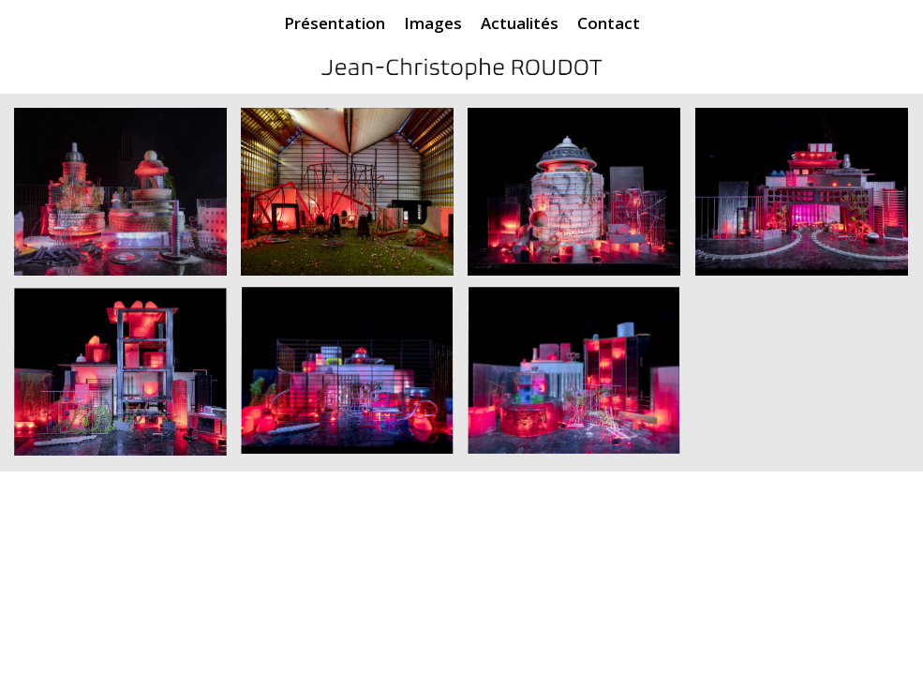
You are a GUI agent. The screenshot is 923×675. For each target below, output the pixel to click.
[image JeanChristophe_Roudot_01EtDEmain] (127, 199)
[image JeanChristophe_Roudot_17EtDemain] (354, 380)
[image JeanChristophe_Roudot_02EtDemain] (354, 199)
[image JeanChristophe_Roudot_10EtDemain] (581, 199)
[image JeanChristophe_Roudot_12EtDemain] (808, 199)
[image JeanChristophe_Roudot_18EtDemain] (581, 380)
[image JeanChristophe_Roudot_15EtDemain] (127, 380)
